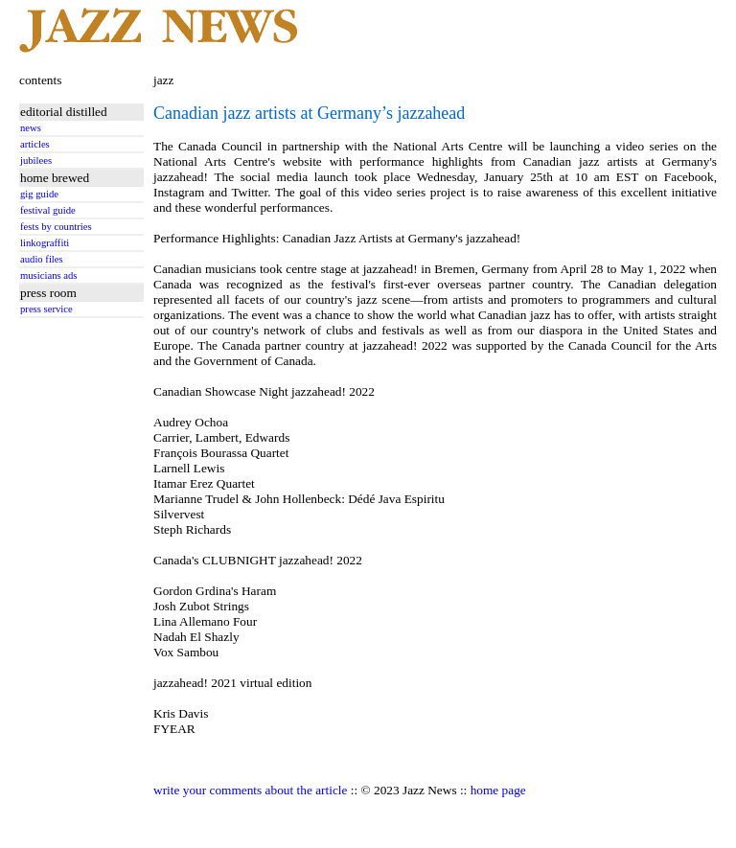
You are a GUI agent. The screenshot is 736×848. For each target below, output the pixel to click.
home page (498, 790)
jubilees (36, 160)
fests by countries (56, 226)
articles (35, 144)
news (30, 128)
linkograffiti (44, 243)
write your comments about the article (250, 790)
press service (46, 309)
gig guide (39, 194)
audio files (41, 259)
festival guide (48, 210)
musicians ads (49, 275)
